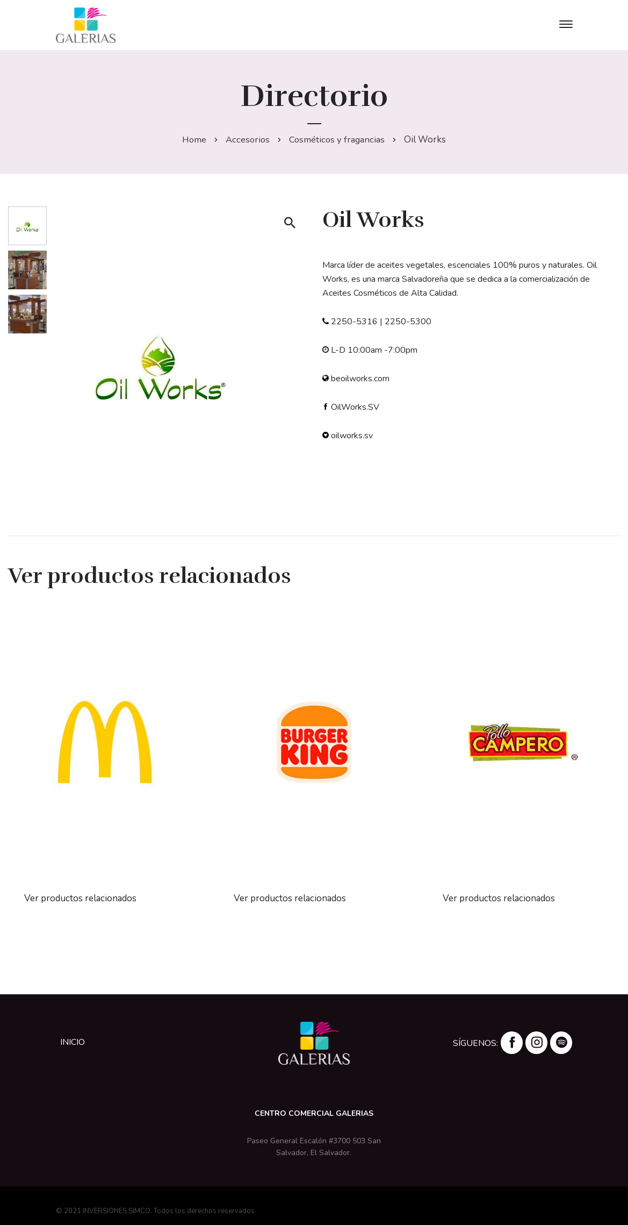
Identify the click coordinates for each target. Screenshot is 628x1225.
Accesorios (247, 139)
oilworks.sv (352, 435)
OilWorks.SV (355, 407)
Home (193, 139)
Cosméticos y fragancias (338, 139)
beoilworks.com (360, 378)
